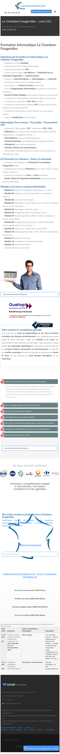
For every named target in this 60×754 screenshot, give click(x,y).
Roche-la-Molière (16, 526)
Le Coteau (39, 730)
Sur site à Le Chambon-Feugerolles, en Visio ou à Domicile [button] (29, 423)
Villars (12, 730)
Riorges (5, 526)
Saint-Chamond (29, 520)
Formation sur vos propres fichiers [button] (19, 417)
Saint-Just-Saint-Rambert (23, 523)
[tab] (30, 381)
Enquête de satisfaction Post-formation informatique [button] (27, 429)
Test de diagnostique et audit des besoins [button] (22, 405)
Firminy (40, 520)
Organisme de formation (10, 27)
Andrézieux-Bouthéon (8, 728)
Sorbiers (19, 730)
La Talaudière (49, 730)
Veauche (28, 728)
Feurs (26, 730)
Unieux (20, 728)
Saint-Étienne (7, 520)
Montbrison (49, 520)
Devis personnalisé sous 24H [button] (17, 435)
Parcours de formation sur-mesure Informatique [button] (25, 381)
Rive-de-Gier (7, 523)
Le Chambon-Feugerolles (44, 523)
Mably (32, 730)
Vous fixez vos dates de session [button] (18, 411)
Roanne (18, 520)
